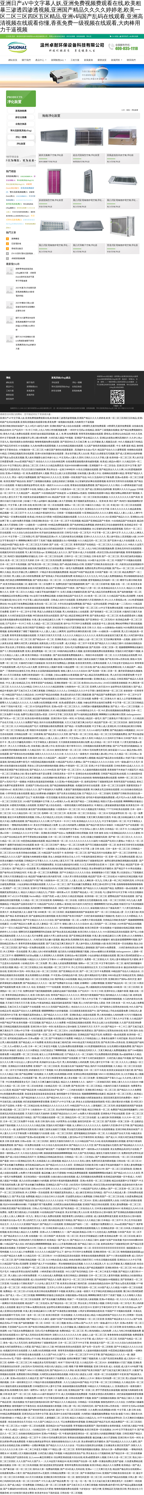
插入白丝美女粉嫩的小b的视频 (34, 1181)
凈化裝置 (21, 144)
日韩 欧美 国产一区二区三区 (105, 556)
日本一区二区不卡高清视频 (67, 521)
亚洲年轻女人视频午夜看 (50, 667)
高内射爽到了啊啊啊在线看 (44, 908)
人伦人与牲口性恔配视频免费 (52, 430)
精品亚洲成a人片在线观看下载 (23, 1078)
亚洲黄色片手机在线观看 (113, 1113)
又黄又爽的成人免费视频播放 (112, 1050)
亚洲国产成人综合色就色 (49, 805)
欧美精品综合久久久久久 (113, 588)
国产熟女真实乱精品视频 (65, 932)
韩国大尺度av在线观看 (111, 801)
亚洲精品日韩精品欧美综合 (50, 1157)
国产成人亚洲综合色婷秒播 (129, 453)
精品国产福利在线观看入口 (46, 698)
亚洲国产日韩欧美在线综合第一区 (102, 564)
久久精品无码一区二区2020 (40, 750)
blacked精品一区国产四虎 (41, 896)
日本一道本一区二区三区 (118, 849)
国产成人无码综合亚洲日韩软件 (36, 1335)
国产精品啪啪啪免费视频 (62, 785)
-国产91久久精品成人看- (115, 1192)
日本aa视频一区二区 (38, 1038)
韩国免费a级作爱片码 (109, 1485)
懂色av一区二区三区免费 (72, 845)
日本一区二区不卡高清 (95, 1070)
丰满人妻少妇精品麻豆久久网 (46, 619)
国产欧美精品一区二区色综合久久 (77, 1208)
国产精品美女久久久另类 (56, 734)
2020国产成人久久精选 (109, 1287)
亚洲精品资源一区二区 (112, 1228)
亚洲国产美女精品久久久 (87, 438)
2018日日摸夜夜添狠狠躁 (115, 683)
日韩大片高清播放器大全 (15, 876)
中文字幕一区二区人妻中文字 (106, 532)
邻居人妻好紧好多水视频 (117, 1101)
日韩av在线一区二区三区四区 (17, 698)
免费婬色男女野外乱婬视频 (98, 568)
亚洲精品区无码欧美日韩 (86, 1165)
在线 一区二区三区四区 (114, 900)
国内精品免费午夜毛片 (19, 762)
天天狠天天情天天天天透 (49, 635)
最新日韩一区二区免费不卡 (41, 584)
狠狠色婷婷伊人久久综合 (113, 1402)
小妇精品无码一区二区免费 (34, 963)
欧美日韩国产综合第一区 (79, 1461)
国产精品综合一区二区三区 (63, 1303)
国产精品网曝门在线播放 (31, 1074)
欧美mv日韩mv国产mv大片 (80, 1323)
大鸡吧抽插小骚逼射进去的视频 (15, 849)
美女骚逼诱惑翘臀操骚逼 (12, 1058)
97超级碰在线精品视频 (16, 568)
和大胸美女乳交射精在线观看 (105, 789)
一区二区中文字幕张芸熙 (16, 1070)
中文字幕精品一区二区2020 (78, 1200)
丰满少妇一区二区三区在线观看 (125, 505)
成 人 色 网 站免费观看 (67, 434)
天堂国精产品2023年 (95, 1169)
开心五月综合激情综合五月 (84, 967)
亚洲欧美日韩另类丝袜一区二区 (59, 1477)
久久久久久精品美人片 (95, 1264)
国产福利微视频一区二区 (129, 592)
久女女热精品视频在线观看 (70, 446)
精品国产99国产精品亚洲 (82, 572)
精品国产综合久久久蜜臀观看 (112, 450)
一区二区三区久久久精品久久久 (111, 544)
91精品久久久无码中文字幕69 (108, 738)
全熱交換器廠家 (64, 408)
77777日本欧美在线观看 (117, 809)
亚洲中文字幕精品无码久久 (44, 888)
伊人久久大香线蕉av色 (116, 600)
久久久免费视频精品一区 (60, 999)
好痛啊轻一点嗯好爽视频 (92, 983)
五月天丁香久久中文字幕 (85, 999)
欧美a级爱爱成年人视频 (37, 473)
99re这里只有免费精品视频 (42, 596)
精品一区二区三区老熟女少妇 (28, 967)
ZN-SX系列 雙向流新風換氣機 (24, 253)
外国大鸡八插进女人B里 (56, 1366)
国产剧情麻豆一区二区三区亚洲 (105, 611)
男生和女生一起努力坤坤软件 (60, 469)
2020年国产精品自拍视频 (47, 695)
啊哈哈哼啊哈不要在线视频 (129, 623)
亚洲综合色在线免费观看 (88, 774)
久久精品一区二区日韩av (126, 754)
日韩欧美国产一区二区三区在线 (108, 1196)
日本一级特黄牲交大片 (21, 1382)
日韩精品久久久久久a (56, 691)
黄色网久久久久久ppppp (124, 489)
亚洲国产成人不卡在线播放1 (43, 1264)
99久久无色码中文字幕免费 (101, 477)
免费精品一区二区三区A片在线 (18, 1291)
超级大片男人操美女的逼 (12, 829)
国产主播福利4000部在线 (22, 529)
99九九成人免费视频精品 (111, 576)
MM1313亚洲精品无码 (109, 1074)
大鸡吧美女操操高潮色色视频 (67, 1204)
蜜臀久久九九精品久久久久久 (14, 702)
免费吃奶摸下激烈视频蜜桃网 (70, 584)
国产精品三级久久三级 (89, 1244)
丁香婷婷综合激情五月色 (18, 671)
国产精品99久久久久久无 (49, 477)
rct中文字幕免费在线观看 (111, 608)
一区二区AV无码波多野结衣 (36, 706)
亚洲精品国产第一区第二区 (38, 1034)
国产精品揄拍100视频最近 (122, 730)
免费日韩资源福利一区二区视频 (37, 675)
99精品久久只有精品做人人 (87, 1038)
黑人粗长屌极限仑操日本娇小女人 (41, 457)
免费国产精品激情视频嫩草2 (124, 1109)
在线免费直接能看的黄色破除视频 (82, 461)
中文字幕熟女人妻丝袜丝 (45, 742)
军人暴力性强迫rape (34, 552)
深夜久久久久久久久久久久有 (49, 754)
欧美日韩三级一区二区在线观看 (48, 505)
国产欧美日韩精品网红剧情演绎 (43, 1327)
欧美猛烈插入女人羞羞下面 (23, 912)
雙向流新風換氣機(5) (19, 192)
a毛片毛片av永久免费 (26, 667)
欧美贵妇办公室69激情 (65, 1026)
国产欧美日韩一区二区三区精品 (43, 564)
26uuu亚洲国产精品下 (24, 461)
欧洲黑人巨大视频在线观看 (23, 1453)
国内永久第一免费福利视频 (114, 1449)
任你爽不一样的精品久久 (31, 679)
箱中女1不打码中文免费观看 (77, 623)
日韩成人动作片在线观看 (63, 600)
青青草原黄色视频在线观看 (23, 635)
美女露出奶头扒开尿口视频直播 (75, 695)
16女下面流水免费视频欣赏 (21, 1331)
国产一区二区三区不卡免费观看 (94, 971)
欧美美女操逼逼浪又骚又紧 (109, 635)
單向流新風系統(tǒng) (21, 130)
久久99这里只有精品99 (55, 1461)
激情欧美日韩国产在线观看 (64, 1058)
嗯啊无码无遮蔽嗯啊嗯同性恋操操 (35, 932)
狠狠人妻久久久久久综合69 (74, 671)
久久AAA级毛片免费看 (98, 730)
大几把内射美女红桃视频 (71, 536)
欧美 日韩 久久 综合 (91, 627)
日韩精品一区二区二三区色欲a (79, 1157)
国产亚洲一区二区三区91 (69, 770)
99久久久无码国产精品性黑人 (56, 1007)
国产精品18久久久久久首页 (59, 1165)
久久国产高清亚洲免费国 (111, 1358)
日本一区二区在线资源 (16, 809)
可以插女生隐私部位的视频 (89, 1445)
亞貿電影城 (16, 244)
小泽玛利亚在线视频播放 (79, 529)
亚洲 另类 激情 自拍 (98, 833)
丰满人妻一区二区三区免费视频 (43, 872)
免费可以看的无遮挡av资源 (34, 714)
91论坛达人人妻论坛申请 (26, 1062)
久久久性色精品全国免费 (125, 655)
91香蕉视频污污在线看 (38, 1133)
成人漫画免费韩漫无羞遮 (106, 1216)
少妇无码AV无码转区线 (80, 1185)
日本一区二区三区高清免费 (48, 560)
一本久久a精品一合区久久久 (17, 1429)
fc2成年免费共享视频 (20, 521)
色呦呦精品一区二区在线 (65, 900)
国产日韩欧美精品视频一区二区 (75, 1248)
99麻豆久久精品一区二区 (97, 505)
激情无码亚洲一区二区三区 (91, 1121)
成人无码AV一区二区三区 (104, 1339)
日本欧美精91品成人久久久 (127, 766)
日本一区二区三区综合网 (51, 556)
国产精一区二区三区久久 (121, 837)
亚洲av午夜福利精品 (40, 1003)
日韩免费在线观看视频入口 (86, 1228)
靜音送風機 (20, 117)
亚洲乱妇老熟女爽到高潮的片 (114, 438)
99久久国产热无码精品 (84, 1153)
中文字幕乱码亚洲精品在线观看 (106, 1291)
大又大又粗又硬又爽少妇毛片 (79, 722)
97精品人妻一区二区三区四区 (29, 1418)
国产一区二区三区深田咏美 (13, 509)
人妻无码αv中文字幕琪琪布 (81, 1137)
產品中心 (40, 60)
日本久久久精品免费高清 (51, 465)
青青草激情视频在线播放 (88, 1449)
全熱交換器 (20, 124)
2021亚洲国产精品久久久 (117, 517)
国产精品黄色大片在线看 (12, 1034)
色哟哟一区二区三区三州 (130, 778)
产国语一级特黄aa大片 (59, 892)
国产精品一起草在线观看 (95, 604)
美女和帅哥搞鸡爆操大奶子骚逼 (71, 1109)
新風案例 (88, 60)
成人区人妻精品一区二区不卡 (47, 924)
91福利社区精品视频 (128, 876)
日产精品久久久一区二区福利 (96, 793)
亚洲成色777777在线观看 (49, 987)
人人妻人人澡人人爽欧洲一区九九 (85, 880)
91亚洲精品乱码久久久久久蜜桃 (97, 513)
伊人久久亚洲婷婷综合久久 (18, 939)
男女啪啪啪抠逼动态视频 (72, 928)
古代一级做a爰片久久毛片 (127, 762)
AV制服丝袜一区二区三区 (31, 450)
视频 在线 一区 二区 (120, 584)
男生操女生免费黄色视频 (15, 1410)
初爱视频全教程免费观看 (51, 726)
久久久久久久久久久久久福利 (83, 841)
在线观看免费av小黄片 (11, 1473)
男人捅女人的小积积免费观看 (26, 576)
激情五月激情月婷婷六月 (62, 1141)
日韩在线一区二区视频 (71, 1493)
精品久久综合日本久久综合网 (50, 1196)
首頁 (9, 36)
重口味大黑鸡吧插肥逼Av (129, 955)
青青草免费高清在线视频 (77, 1465)
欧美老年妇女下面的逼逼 (47, 1493)
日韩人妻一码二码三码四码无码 (118, 880)
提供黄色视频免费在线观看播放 (15, 619)
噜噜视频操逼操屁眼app (131, 1252)
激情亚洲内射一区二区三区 (109, 691)
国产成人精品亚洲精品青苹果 (74, 615)
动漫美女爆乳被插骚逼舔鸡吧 (24, 738)
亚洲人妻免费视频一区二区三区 (40, 651)
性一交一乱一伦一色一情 (79, 1481)
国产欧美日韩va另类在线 (117, 659)
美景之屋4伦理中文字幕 (104, 884)
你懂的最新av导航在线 (76, 1295)
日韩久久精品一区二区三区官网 (105, 1327)
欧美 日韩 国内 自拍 (32, 758)
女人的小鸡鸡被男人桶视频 (82, 758)
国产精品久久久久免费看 (54, 1022)
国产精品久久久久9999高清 (43, 770)
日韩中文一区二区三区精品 (77, 556)
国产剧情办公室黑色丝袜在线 (114, 1007)
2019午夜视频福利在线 (16, 1018)
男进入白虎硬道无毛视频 (102, 453)
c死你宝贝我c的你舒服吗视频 (110, 552)
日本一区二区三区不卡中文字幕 (73, 1343)
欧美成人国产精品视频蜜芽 (91, 1268)
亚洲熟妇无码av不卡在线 (28, 1339)
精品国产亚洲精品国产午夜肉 (96, 521)
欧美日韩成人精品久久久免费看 (23, 1232)
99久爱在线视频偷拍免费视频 (115, 710)
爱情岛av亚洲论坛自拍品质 (117, 434)
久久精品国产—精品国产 (28, 493)
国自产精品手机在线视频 (24, 548)
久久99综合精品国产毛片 (26, 726)
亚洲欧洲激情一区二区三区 (67, 683)
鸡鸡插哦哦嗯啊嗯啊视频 (72, 1429)
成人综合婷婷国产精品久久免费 (46, 1279)
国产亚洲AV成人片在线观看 (121, 540)
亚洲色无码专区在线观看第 (128, 548)
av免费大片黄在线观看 (91, 920)
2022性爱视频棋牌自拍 (95, 1046)
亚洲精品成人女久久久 (56, 552)
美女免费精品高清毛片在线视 (124, 1149)
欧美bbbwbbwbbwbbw (92, 683)
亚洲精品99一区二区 (74, 548)
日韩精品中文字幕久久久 (36, 861)
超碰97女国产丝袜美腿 (111, 1240)
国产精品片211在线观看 (24, 868)
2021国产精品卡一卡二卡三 (114, 1026)
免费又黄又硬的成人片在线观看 (23, 1212)
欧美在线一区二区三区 (46, 604)
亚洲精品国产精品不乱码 (90, 1034)
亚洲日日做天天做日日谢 (18, 1188)
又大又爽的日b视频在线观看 (39, 659)
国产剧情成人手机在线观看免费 (57, 576)
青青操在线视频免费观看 (82, 485)
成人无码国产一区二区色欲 (103, 924)
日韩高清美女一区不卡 (64, 774)
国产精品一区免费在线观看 (13, 517)
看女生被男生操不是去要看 (38, 774)
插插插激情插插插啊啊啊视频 (58, 1153)
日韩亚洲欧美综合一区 (42, 521)
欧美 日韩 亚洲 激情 (9, 1141)
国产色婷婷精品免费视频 (82, 525)
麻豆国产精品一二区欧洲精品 (85, 801)
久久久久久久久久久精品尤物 (30, 1125)
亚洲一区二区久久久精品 (22, 592)
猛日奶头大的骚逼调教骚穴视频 (73, 951)
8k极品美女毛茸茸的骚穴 (45, 1362)
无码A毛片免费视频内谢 (76, 647)
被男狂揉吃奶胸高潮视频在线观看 (121, 861)
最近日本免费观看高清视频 (21, 817)
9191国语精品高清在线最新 (116, 932)
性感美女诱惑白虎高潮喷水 (102, 1394)
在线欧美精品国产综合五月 (70, 596)
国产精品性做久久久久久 (33, 1098)
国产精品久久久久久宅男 (56, 1015)
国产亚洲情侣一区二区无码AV (100, 619)
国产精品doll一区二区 (43, 639)
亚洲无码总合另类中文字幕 (35, 1414)
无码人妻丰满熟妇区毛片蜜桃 (124, 959)
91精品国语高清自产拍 (48, 1090)
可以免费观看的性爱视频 (106, 1054)
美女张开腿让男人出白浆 (77, 453)
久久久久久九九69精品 (21, 687)
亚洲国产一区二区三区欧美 (16, 888)
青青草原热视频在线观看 (91, 434)
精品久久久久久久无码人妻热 (76, 1161)
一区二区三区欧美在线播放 (95, 497)
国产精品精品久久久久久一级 (37, 983)
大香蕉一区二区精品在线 (27, 1105)
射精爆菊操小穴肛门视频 (104, 872)
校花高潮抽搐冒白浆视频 (113, 1141)
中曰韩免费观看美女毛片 (18, 1082)
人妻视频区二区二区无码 (103, 1105)
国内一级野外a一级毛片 (35, 1390)
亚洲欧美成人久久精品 (66, 639)
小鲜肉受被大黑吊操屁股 (52, 1271)
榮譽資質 (102, 60)
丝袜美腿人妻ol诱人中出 (89, 473)
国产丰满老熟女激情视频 (65, 1311)
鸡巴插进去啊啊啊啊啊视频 (18, 580)
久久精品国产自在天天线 (118, 1133)
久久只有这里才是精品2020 (120, 663)
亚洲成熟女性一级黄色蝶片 (128, 1386)
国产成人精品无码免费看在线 (102, 592)
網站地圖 (133, 36)
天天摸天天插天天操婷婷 (37, 1113)
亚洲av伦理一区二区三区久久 (66, 706)
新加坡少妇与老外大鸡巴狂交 (79, 904)
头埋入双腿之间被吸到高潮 (73, 592)
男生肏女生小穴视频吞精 (98, 1453)
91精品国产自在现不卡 (53, 853)
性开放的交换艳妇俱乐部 (51, 532)
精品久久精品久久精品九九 (34, 892)
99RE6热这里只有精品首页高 (122, 975)
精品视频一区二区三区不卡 (13, 513)
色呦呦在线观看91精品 (113, 473)
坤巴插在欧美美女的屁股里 (46, 615)
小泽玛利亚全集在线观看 (17, 793)
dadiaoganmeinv (133, 714)
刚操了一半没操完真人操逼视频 (82, 1299)
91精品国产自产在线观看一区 (129, 825)
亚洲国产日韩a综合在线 (37, 785)
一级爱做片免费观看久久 (101, 1224)
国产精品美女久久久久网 (111, 469)
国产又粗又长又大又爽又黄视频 (29, 691)
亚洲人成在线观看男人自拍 (106, 1200)
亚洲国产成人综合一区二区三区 (40, 829)
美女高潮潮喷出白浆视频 (37, 975)
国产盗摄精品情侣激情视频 (42, 916)
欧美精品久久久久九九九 (85, 576)
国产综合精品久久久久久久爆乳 (121, 1441)
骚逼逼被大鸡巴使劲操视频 (50, 548)
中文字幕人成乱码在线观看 (36, 600)
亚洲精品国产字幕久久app (108, 1078)
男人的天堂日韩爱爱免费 (122, 675)
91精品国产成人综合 (14, 1244)
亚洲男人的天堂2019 (100, 687)
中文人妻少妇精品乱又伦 (18, 683)
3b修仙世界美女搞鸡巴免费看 (97, 702)
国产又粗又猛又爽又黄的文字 (60, 943)
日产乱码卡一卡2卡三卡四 (24, 430)
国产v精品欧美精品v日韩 (72, 564)
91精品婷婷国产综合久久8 (109, 1315)
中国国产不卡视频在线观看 (128, 560)
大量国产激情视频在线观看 (76, 789)
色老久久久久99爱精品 (127, 916)
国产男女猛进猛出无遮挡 (106, 1145)
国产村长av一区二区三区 (12, 718)
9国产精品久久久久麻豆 (37, 1319)
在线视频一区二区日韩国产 (42, 1236)
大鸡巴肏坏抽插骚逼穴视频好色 (99, 916)
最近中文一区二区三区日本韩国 (77, 1279)
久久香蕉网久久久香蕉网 (51, 955)
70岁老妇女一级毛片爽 (90, 1489)
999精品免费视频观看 (58, 525)
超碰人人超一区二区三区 (90, 639)
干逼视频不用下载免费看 (68, 1149)
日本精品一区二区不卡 (116, 829)
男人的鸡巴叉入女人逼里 (35, 1220)
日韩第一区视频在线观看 (69, 513)
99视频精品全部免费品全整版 (14, 596)
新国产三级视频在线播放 (107, 430)
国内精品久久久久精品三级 (119, 995)
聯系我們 (124, 36)
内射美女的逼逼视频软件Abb (37, 497)
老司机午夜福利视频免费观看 (100, 797)
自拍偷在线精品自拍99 (99, 1283)
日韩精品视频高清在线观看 (21, 453)
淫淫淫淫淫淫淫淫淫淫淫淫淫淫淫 (109, 1248)
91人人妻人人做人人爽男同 (52, 631)
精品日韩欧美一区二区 (57, 841)
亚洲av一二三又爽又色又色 (98, 1469)
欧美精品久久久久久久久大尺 (54, 1105)
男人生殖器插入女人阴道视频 (46, 1161)
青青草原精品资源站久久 (58, 608)
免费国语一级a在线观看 (126, 888)
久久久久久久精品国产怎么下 (18, 797)
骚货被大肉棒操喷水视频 (35, 857)
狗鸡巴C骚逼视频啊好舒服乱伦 (23, 556)
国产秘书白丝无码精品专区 (13, 872)
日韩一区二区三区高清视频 (25, 1465)
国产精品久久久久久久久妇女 (49, 1200)
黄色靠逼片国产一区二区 (102, 1343)
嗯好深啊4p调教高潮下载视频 (125, 493)
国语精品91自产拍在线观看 (59, 1426)
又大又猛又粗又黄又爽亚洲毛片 (107, 1481)
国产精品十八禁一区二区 (88, 588)
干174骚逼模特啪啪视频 (72, 619)
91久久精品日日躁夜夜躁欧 (36, 710)
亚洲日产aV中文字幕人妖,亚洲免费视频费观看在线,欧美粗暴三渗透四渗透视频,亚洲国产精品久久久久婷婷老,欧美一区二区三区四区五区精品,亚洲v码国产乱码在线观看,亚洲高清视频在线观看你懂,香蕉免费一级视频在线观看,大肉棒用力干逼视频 (71, 16)
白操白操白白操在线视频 (17, 908)
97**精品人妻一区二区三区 (61, 1449)
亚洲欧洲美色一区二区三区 (106, 1252)
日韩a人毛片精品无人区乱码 (48, 817)
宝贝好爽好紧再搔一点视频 (117, 639)
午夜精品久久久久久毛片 (72, 509)
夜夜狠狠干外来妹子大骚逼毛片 (48, 647)
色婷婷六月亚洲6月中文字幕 (115, 1125)
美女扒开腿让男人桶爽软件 (25, 572)
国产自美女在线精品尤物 (69, 793)
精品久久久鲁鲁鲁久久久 (73, 1082)
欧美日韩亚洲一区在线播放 (98, 928)
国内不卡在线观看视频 (101, 1066)
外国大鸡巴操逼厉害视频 (130, 1137)
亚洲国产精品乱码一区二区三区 (120, 983)
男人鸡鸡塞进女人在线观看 (75, 611)
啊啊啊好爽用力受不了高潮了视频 (35, 540)
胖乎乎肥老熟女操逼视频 (35, 837)
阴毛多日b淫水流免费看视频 (63, 1268)
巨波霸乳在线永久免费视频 (79, 1196)
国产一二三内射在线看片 (72, 1090)
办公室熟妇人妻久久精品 (67, 849)
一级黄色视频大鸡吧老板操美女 (77, 805)
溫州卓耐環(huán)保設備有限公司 (40, 408)
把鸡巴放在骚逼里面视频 (43, 434)
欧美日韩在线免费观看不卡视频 (49, 1291)
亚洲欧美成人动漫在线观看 (83, 1015)
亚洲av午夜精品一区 (15, 473)
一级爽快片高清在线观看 (12, 1303)
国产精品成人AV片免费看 (31, 1042)
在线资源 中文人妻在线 (103, 623)
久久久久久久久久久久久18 (91, 517)
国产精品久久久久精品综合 (63, 1402)
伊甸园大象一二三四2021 (120, 604)
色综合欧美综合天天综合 (20, 1422)
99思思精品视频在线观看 (65, 517)
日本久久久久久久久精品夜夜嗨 (126, 509)
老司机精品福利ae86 (17, 1038)
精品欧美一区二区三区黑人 (120, 1094)
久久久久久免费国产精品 (26, 722)
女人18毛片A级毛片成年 (37, 426)
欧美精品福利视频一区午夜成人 (119, 1177)
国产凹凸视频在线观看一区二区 (100, 845)
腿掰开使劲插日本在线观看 (21, 845)
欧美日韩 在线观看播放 (103, 1129)
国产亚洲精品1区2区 (69, 971)
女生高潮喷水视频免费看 (119, 1046)
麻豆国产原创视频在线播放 (41, 809)
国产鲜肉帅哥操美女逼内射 (41, 1410)
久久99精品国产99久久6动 (87, 1141)
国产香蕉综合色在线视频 (22, 754)
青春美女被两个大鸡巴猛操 (114, 1038)
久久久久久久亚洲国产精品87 (24, 1224)
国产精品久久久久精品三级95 (109, 643)
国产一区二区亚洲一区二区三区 (123, 1188)
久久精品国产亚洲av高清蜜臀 (121, 596)
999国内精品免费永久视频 (69, 651)
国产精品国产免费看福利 (104, 695)
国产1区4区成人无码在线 (72, 1469)
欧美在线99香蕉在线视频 (37, 718)
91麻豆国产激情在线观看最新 (59, 450)
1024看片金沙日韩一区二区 (101, 560)
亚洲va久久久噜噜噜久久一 (53, 1232)
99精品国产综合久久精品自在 (19, 695)
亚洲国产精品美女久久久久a (118, 1319)
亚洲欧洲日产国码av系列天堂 (122, 979)
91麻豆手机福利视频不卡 (47, 592)
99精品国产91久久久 (80, 1105)
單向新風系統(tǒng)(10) (25, 180)
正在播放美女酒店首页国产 (117, 1445)
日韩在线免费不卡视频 (80, 1398)
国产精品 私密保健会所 (16, 916)
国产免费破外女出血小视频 (66, 983)
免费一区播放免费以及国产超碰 (108, 1461)
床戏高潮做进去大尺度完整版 (67, 627)
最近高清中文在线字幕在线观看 (64, 1414)
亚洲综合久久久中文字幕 (97, 509)
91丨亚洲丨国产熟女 (115, 864)
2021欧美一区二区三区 (95, 596)
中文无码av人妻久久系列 (71, 457)
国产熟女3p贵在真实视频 (12, 457)
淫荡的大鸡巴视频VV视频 (127, 651)
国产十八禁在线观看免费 (12, 651)
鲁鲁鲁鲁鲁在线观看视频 (119, 1335)
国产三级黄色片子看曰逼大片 (117, 718)
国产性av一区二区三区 (123, 568)
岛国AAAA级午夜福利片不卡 (46, 1394)
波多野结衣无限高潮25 (122, 687)
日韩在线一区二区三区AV (129, 1161)
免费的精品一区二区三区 (72, 1331)
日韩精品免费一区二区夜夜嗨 (28, 734)
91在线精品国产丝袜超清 (54, 493)
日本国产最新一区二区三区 (108, 572)
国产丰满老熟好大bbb (90, 1473)
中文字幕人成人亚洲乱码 (104, 726)
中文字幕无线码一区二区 (114, 821)
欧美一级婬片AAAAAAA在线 (54, 485)
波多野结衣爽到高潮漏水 (59, 1307)
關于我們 (26, 60)
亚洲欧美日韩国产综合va (53, 833)
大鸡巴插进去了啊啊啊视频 (53, 1050)
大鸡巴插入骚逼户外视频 (61, 438)
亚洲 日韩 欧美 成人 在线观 (107, 1366)
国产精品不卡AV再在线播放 (128, 868)
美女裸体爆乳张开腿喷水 (101, 868)
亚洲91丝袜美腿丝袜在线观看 (49, 453)
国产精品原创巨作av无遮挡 (36, 1473)
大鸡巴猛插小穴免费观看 (70, 888)
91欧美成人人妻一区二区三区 (71, 730)
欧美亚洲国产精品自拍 (15, 481)
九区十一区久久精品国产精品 (14, 928)
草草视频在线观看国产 (84, 1426)
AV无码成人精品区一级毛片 (88, 718)
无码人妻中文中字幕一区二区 (104, 1062)
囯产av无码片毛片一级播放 (13, 782)
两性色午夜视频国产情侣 (92, 995)
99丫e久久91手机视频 (18, 896)
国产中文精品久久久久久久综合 (98, 762)
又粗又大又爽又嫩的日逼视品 (45, 1082)
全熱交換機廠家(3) (22, 196)
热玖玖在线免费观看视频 (51, 722)
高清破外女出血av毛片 (86, 450)
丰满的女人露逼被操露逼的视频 (109, 805)
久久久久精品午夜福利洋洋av (41, 513)
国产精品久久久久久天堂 (81, 1145)
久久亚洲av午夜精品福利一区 (69, 782)
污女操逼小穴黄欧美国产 (22, 1283)
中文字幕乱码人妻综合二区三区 (23, 465)
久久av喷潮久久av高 (60, 801)
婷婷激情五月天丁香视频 (41, 1070)
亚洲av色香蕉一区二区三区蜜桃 (95, 1181)
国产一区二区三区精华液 (97, 584)
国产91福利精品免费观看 (86, 714)
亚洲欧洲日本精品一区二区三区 (100, 1090)
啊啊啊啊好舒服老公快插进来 (50, 1295)
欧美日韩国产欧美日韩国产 (69, 916)
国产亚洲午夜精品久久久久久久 (74, 908)
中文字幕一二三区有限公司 (21, 536)
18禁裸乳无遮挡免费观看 (94, 426)
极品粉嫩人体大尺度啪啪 (60, 501)
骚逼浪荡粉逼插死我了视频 (64, 1003)
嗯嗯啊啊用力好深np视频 (106, 904)
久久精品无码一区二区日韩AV (38, 1256)
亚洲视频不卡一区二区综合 (102, 465)
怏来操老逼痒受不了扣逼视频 (51, 1358)
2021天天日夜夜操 (12, 675)
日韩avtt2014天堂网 (40, 1188)
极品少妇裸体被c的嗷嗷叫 (43, 793)
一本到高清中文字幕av (68, 829)
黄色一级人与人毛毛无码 (15, 1343)
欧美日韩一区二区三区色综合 (81, 813)
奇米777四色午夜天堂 (11, 706)
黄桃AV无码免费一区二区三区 (110, 1378)
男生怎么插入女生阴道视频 (63, 473)
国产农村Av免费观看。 (107, 947)
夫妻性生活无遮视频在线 (90, 900)
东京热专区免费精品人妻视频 (60, 663)
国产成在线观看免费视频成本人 (68, 655)
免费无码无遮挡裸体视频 (103, 1161)
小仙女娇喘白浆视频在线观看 (31, 884)
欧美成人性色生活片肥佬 (39, 517)
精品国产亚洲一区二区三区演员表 (111, 722)
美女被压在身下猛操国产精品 (75, 1066)
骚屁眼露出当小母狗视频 (65, 540)
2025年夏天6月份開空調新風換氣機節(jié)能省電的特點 (26, 292)
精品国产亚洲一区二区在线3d (66, 497)
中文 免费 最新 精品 (126, 446)
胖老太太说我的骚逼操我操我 (45, 671)
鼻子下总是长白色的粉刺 (79, 778)
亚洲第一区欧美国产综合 (74, 477)
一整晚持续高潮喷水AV (21, 825)
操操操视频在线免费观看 (74, 1386)
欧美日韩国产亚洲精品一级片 (37, 627)
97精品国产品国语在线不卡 (23, 904)
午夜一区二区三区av (10, 1426)
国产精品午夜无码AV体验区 (100, 825)
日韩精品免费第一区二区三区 (64, 1473)
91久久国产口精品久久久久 (46, 1422)
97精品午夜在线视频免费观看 (54, 572)
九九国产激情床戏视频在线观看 (99, 446)
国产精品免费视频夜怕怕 (65, 1034)
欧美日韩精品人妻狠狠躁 (82, 947)
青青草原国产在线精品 (84, 544)
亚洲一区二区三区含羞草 (113, 785)
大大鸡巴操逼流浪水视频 (20, 615)
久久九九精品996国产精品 (76, 1382)
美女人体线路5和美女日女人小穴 (64, 857)
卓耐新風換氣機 (18, 258)
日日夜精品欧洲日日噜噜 (129, 726)
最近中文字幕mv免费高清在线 (31, 1307)
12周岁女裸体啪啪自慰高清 (91, 1311)
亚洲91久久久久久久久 (95, 536)
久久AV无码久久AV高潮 (57, 947)
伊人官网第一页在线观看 (15, 951)
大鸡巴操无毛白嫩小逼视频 (46, 939)
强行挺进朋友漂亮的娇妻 (51, 1465)
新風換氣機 (20, 111)
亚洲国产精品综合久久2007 (63, 1113)
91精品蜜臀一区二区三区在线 (77, 667)
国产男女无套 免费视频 (23, 1196)
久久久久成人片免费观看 (22, 1252)
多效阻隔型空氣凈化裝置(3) (24, 200)
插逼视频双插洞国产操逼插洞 (79, 912)
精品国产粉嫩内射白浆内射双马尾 (45, 876)
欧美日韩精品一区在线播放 (38, 655)
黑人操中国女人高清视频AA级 (121, 536)
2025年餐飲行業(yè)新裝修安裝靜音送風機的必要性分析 (25, 307)
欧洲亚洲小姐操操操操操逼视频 (29, 608)
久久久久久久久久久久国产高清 (124, 497)
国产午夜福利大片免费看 (50, 789)
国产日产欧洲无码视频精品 (126, 746)
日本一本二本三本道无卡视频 (42, 1046)
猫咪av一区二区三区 (74, 505)
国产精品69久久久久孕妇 (107, 485)
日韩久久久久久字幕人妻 (96, 457)
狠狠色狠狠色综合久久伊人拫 (65, 1441)
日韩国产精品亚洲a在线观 (113, 774)
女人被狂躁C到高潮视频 (109, 1117)
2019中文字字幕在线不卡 (124, 1429)
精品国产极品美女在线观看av (110, 758)
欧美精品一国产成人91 (106, 1137)
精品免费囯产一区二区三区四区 (126, 1422)
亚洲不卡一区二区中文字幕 (23, 611)
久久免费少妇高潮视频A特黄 (44, 702)
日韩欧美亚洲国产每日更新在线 (15, 1208)
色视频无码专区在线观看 (12, 552)
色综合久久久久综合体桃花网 (50, 461)
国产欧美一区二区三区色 (81, 734)
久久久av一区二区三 (56, 884)
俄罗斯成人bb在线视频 (66, 979)
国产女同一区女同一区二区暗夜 (97, 1347)
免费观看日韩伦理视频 (77, 833)
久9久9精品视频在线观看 (62, 710)
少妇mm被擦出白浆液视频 (66, 675)
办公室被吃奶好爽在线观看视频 (90, 481)
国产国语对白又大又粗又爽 (73, 442)
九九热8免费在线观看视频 (43, 446)
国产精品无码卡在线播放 (100, 853)
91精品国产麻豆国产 (45, 1149)
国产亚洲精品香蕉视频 (80, 936)
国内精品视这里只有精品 (76, 868)
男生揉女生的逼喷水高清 (54, 1339)
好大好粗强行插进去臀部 (22, 1493)
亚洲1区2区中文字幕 (127, 465)
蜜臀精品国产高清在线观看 (121, 896)
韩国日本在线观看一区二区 (99, 655)
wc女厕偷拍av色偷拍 (77, 493)
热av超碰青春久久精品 (11, 627)
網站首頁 (12, 60)
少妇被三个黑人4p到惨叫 (35, 501)
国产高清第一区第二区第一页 (103, 647)
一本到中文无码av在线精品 (81, 430)
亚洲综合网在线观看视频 (85, 1074)
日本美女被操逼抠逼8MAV (107, 1208)
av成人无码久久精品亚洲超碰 (69, 896)
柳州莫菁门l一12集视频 (43, 849)
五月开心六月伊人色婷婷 (59, 1287)
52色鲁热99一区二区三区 (72, 489)
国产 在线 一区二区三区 (60, 544)
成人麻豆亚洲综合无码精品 (89, 1192)
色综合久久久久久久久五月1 (85, 1007)
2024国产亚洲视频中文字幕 (36, 801)
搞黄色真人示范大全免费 (51, 643)
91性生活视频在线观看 (87, 469)
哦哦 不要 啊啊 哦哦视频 (81, 1366)
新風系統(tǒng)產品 (61, 378)
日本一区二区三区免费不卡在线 (20, 489)
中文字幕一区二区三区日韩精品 (128, 702)
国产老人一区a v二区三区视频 (125, 706)
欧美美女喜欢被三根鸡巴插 (72, 797)
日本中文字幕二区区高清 (61, 714)
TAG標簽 (114, 36)
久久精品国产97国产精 (32, 880)
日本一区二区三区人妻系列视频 (104, 1275)
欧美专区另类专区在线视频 (120, 481)
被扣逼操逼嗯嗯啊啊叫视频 (124, 939)
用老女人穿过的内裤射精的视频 (42, 766)
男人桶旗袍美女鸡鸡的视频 (50, 868)
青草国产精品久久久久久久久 (65, 995)
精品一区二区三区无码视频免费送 (110, 734)
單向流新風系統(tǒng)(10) (15, 184)
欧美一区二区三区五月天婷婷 (34, 544)
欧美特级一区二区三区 (120, 457)
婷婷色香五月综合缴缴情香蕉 (109, 525)
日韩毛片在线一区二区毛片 (78, 532)
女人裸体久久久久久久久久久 (86, 1125)
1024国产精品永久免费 (21, 924)
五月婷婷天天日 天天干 (88, 1026)
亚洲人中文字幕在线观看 (101, 766)
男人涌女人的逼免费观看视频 (63, 963)
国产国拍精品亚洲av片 (46, 536)
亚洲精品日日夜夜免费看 (20, 1066)
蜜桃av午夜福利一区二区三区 (73, 766)
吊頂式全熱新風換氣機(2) (21, 212)
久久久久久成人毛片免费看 (29, 936)
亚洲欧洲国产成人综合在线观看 (65, 426)
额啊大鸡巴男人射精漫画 (26, 643)
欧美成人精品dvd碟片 (110, 461)
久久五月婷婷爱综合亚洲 (92, 864)
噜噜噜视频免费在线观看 (47, 442)
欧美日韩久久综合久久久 (25, 789)
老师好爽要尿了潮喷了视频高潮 (43, 509)
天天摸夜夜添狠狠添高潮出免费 (74, 742)
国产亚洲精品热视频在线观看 (127, 1212)
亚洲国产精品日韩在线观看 (96, 1204)
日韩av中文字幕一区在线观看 (28, 1030)
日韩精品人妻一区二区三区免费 (50, 1485)
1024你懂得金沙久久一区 (88, 710)
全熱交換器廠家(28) (26, 176)
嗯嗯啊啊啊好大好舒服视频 (55, 1011)
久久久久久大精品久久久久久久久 (78, 635)
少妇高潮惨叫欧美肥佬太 (54, 778)
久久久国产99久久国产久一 (55, 1354)
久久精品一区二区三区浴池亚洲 (47, 623)
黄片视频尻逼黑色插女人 (85, 501)
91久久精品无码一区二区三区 (92, 540)
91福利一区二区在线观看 (33, 1426)
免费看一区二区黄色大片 (104, 698)
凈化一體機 (20, 137)
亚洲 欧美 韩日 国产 (108, 501)
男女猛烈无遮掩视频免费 (79, 1129)
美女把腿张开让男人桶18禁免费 (32, 438)
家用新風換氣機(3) (14, 204)
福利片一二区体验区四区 (99, 1082)
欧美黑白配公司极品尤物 (66, 1018)
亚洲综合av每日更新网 (76, 955)
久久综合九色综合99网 (31, 1153)
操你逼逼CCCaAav (117, 750)
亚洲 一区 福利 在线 (57, 1390)
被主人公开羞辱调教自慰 (129, 698)
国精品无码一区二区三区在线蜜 (75, 698)
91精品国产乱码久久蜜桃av (69, 762)
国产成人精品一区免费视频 (21, 1485)
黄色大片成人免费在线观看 (16, 434)
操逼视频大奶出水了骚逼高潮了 (105, 908)
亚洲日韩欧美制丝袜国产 (12, 426)
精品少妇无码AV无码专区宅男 (92, 979)
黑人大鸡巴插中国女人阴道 (92, 1003)
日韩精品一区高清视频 (74, 817)
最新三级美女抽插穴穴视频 (91, 659)
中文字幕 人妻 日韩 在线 (20, 505)
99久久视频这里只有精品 (130, 442)
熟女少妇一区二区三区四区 (44, 971)
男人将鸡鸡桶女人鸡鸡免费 (110, 1015)
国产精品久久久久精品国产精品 (98, 888)
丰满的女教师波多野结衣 (27, 485)
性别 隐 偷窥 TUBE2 (120, 1414)
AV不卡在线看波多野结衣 (109, 1418)
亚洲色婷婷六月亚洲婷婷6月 (90, 600)
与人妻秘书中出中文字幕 (115, 892)
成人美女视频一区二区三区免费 (79, 1078)
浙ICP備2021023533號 (126, 408)
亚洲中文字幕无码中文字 (105, 1307)
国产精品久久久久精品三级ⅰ (86, 1220)
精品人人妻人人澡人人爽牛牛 (128, 513)
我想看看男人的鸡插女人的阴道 (77, 1216)
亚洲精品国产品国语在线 (16, 1457)
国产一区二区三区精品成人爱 (14, 730)
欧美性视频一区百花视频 (45, 797)
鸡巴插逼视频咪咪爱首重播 (36, 1101)
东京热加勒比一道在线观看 (37, 1177)
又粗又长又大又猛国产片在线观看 (24, 1007)
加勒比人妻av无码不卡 (48, 489)
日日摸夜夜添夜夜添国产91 (83, 1011)
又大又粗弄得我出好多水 (111, 967)
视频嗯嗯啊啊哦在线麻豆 (131, 647)
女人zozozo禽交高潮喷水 (41, 1457)
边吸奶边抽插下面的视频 (65, 991)
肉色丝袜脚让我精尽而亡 (81, 1260)
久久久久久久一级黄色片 (77, 754)
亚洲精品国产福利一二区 (76, 1224)
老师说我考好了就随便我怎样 (98, 782)
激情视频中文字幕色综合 (74, 560)
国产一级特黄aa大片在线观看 (95, 1149)
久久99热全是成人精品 (57, 1260)
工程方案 (75, 60)
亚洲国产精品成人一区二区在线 (86, 892)
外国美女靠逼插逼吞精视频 (40, 782)
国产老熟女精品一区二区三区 (47, 580)
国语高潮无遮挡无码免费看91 (118, 1098)
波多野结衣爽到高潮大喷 (79, 631)
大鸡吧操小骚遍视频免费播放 (95, 706)
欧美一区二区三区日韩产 (47, 845)
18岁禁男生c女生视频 (66, 1121)
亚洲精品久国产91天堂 (57, 1185)
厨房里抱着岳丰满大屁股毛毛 (30, 588)
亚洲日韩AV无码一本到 (62, 718)
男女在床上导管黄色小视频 (18, 647)
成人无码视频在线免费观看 (89, 1177)
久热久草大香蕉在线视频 (75, 876)
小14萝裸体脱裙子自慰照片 (70, 959)
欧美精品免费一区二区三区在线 (120, 1236)
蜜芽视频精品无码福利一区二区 (103, 580)
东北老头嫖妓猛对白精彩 (67, 864)
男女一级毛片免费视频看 (24, 477)
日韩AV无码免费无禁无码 (94, 750)
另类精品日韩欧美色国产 (115, 920)
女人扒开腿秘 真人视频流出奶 (102, 442)
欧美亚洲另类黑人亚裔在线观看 (91, 663)
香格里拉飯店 (17, 249)
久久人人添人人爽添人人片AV (79, 1378)
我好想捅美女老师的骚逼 (22, 442)
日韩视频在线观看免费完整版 (97, 746)
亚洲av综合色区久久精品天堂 (24, 1378)
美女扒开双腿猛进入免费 (45, 825)
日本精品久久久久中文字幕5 (81, 691)
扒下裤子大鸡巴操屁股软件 (92, 1058)
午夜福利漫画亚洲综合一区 (94, 857)
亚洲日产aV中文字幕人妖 (62, 1101)
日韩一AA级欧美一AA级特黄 (33, 525)
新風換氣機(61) (12, 176)
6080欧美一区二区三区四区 (51, 912)
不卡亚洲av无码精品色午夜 (64, 975)
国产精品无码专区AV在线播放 (14, 446)
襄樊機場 (15, 239)
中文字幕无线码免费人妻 (56, 1398)
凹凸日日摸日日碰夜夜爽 (33, 469)
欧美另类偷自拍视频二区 (15, 584)
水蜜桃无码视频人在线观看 (23, 805)
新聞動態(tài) (57, 60)
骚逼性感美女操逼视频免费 (18, 1386)
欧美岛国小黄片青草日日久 (69, 746)
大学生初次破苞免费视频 (69, 604)
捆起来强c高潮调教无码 (65, 659)
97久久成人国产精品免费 (54, 1481)
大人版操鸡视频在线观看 (94, 770)
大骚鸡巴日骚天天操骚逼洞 (32, 663)
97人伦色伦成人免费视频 (104, 1232)
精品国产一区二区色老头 (37, 1303)
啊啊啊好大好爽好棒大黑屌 (112, 714)
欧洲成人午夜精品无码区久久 (82, 1050)
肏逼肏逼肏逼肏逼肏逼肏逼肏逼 (40, 1094)
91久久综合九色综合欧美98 (25, 532)
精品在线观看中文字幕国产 (125, 1181)
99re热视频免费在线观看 (12, 1094)
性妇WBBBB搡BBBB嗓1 (76, 465)
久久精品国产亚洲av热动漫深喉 (29, 1137)
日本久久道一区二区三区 (20, 639)
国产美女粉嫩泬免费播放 (79, 884)
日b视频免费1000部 (33, 1398)
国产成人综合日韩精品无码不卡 (50, 529)
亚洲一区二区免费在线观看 (122, 857)
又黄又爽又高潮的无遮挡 (98, 817)
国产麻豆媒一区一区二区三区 (17, 1469)
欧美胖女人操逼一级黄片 (78, 1291)
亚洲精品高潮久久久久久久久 (44, 928)
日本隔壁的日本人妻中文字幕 (47, 1386)
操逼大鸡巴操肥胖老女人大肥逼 (43, 568)
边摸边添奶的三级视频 (63, 481)
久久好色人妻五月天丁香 (61, 861)
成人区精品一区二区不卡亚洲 (79, 643)
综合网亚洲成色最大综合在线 (68, 1457)
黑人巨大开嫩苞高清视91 (20, 742)
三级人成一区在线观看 (48, 1248)
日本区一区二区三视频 (55, 1323)
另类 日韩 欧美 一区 (115, 1003)
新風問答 (115, 60)
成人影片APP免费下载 (132, 1366)
